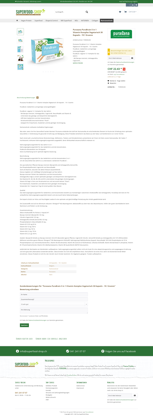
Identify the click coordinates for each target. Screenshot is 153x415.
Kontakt (48, 390)
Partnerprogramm (52, 388)
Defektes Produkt (51, 386)
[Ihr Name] (54, 294)
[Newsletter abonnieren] (135, 395)
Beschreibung (21, 98)
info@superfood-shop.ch (31, 351)
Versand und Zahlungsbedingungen (57, 393)
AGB (47, 400)
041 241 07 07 (76, 351)
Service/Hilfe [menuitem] (136, 5)
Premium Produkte (128, 366)
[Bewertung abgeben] (54, 304)
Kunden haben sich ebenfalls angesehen (51, 338)
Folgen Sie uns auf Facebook (118, 351)
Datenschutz (80, 386)
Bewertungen (32, 98)
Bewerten (112, 83)
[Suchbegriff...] (71, 11)
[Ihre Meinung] (54, 310)
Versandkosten (89, 412)
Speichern (24, 325)
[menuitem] (132, 5)
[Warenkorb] (130, 11)
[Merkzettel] (120, 11)
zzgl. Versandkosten (119, 74)
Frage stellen (120, 81)
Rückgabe (49, 395)
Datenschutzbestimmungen (125, 62)
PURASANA (62, 368)
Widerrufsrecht (51, 397)
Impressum (80, 388)
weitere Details (78, 63)
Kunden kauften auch (24, 338)
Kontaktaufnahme (71, 375)
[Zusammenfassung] (54, 299)
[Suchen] (87, 11)
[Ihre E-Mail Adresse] (119, 395)
